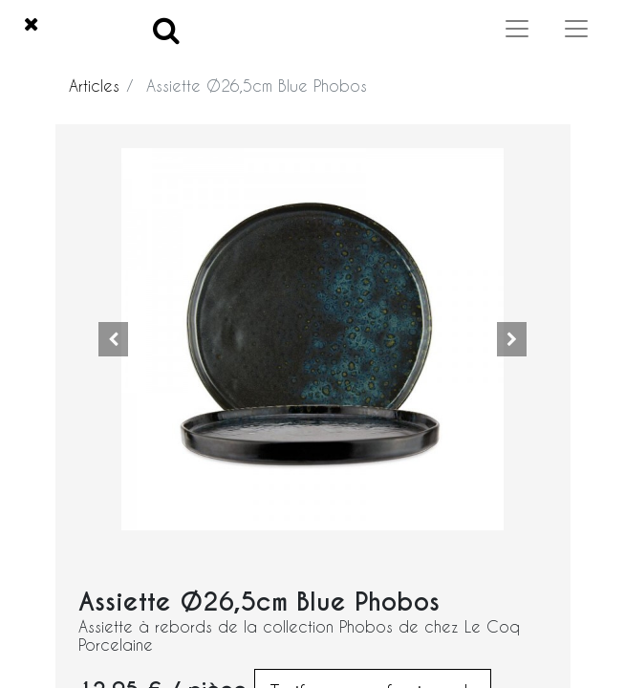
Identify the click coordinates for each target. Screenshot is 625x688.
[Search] (166, 29)
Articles (94, 85)
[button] (113, 339)
